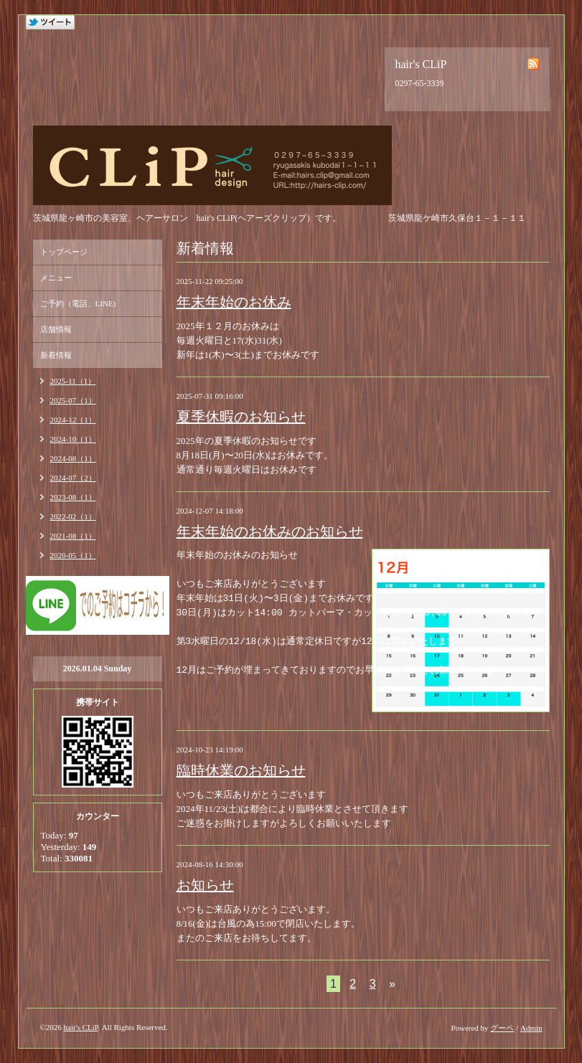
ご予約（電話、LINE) (78, 303)
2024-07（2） (73, 477)
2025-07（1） (73, 400)
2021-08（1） (73, 536)
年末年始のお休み (234, 302)
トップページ (64, 251)
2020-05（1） (73, 555)
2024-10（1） (73, 439)
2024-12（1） (73, 419)
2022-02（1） (73, 516)
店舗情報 (56, 329)
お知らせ (205, 885)
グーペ (502, 1028)
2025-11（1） (73, 381)
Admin (531, 1028)
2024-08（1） (73, 458)
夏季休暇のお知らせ (241, 417)
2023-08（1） (73, 497)
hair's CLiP (81, 1027)
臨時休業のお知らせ (241, 770)
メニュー (56, 277)
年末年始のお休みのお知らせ (270, 531)
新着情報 (56, 355)
